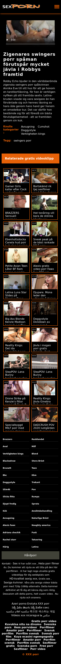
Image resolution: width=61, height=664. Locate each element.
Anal (5, 446)
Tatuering (37, 540)
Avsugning (28, 126)
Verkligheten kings (33, 133)
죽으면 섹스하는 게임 (42, 611)
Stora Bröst (38, 461)
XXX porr (43, 603)
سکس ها (45, 615)
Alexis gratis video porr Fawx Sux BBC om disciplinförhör (43, 270)
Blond (35, 454)
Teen (34, 468)
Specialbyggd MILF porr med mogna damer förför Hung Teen (16, 429)
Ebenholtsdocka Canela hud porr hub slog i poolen (16, 242)
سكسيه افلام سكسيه (17, 611)
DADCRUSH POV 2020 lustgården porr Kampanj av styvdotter (44, 429)
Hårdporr (30, 555)
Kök (5, 511)
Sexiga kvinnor (13, 582)
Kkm (34, 475)
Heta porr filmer (48, 563)
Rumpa (35, 497)
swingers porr (22, 140)
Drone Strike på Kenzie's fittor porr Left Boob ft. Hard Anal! (16, 403)
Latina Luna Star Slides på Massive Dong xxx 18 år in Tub (16, 297)
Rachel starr (9, 540)
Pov (34, 489)
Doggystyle (28, 130)
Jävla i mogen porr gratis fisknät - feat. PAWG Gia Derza (44, 350)
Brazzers (7, 439)
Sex (15, 563)
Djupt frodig (9, 504)
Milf (34, 446)
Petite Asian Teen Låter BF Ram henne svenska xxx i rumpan (16, 270)
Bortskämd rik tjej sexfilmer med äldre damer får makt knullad (44, 191)
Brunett (7, 468)
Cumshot (43, 126)
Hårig (6, 547)
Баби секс (42, 607)
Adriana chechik (11, 532)
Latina (35, 547)
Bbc (5, 475)
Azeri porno (19, 603)
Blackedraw (9, 461)
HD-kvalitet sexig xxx (23, 578)
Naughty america (41, 525)
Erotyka (32, 603)
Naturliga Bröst (40, 518)
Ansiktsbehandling (42, 511)
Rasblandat (38, 439)
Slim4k (6, 489)
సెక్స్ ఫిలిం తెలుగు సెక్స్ (23, 607)
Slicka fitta (9, 497)
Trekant (36, 482)
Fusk (34, 532)
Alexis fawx (9, 525)
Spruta (35, 504)
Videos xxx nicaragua (25, 615)
